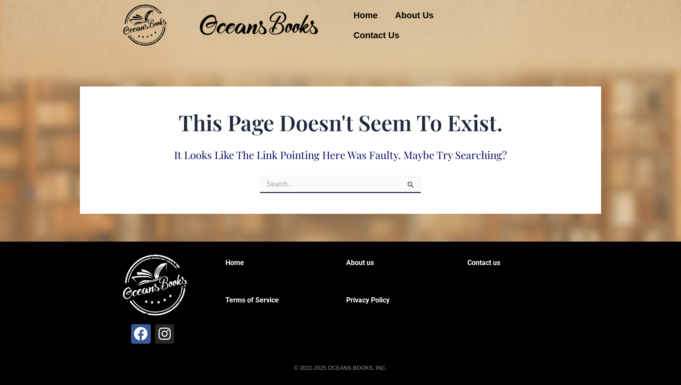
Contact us (483, 263)
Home (366, 15)
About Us (414, 15)
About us (360, 263)
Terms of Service (252, 300)
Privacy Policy (368, 300)
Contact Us (377, 35)
